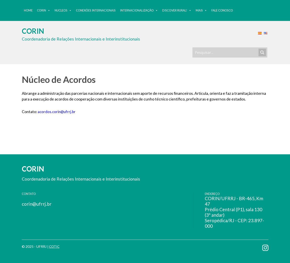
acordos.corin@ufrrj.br (57, 111)
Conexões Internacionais (96, 10)
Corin (43, 10)
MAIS (201, 10)
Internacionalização (139, 10)
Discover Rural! (176, 10)
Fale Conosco (222, 10)
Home (28, 10)
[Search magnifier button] (262, 52)
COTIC (54, 246)
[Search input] (226, 52)
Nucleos (63, 10)
